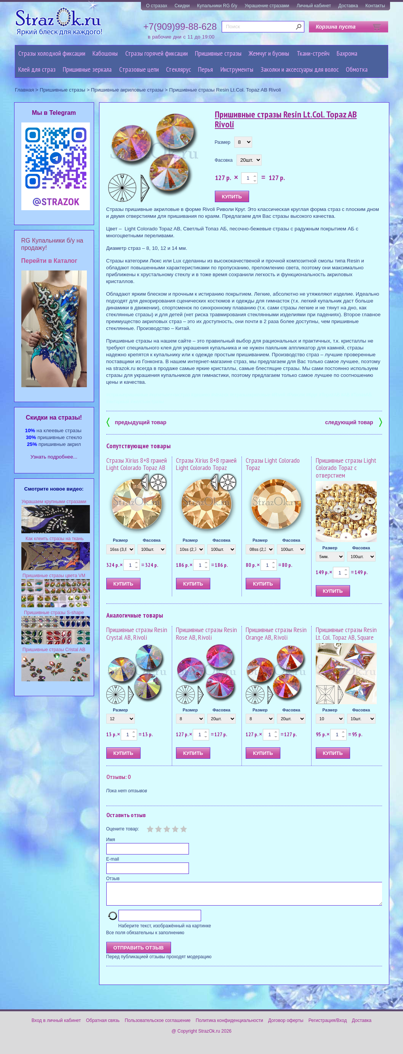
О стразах (156, 5)
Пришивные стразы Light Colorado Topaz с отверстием (346, 468)
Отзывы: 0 (118, 776)
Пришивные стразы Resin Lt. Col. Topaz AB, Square (346, 633)
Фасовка (224, 160)
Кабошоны (105, 53)
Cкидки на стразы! (54, 417)
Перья (205, 69)
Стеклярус (178, 69)
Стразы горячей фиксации (156, 53)
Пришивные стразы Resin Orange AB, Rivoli (276, 633)
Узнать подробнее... (53, 457)
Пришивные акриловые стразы (127, 90)
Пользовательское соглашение (157, 1025)
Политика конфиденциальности (229, 1025)
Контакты (375, 5)
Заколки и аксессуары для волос (300, 69)
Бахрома (347, 53)
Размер (222, 142)
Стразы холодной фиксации (51, 53)
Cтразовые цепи (139, 69)
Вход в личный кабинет (56, 1025)
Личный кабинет (314, 5)
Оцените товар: (122, 829)
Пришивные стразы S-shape (54, 612)
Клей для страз (37, 69)
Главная (24, 90)
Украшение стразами (267, 5)
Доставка (348, 5)
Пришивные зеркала (87, 69)
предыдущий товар (136, 422)
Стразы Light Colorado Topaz (273, 464)
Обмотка (357, 69)
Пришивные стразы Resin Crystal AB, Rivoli (136, 633)
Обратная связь (103, 1025)
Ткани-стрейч (313, 53)
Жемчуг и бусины (269, 53)
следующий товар (353, 422)
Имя (110, 839)
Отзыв (113, 878)
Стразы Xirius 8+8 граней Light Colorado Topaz (206, 464)
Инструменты (237, 69)
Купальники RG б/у (217, 5)
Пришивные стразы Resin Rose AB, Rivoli (206, 633)
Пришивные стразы (218, 53)
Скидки (182, 5)
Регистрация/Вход (328, 1025)
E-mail (112, 859)
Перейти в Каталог (49, 260)
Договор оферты (285, 1025)
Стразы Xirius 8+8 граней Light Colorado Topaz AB (136, 464)
